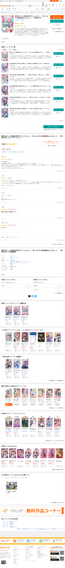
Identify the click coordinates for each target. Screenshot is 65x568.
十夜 (14, 431)
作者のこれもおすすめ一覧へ (58, 469)
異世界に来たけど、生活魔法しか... (8, 429)
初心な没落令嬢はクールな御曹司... (57, 400)
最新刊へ (15, 49)
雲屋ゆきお (52, 402)
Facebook (15, 563)
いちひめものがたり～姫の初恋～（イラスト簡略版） (28, 462)
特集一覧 (15, 551)
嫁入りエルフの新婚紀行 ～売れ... (25, 344)
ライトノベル (12, 255)
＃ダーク (12, 185)
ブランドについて (40, 549)
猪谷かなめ (7, 372)
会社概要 (38, 548)
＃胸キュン (5, 151)
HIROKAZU (10, 431)
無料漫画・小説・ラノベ (17, 549)
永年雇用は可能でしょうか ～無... (25, 429)
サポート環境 (27, 553)
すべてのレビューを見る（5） (58, 244)
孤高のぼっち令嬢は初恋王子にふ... (8, 317)
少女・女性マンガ (14, 9)
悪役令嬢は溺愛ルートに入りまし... (16, 429)
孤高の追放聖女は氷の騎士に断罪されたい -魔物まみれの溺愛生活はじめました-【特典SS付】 (30, 63)
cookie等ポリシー (40, 556)
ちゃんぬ (59, 402)
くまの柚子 (21, 20)
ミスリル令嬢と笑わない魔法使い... (16, 344)
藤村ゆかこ (18, 372)
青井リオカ (7, 319)
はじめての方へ (57, 9)
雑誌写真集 (48, 9)
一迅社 (11, 258)
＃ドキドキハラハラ (13, 151)
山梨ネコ (31, 431)
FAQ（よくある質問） (29, 555)
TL (25, 9)
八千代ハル (18, 402)
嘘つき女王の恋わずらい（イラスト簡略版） (51, 461)
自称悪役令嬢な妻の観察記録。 (57, 429)
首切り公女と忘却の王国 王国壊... (16, 371)
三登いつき (12, 402)
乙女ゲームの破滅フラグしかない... (57, 344)
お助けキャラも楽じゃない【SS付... (33, 400)
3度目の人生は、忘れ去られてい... (8, 344)
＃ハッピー (21, 151)
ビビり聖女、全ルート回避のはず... (8, 371)
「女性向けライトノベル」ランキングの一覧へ (54, 440)
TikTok (14, 560)
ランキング (15, 552)
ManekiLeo (6, 222)
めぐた (5, 156)
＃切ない (8, 237)
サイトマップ (39, 557)
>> (53, 122)
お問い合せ (27, 557)
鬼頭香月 (23, 402)
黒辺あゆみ (40, 431)
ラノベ (31, 9)
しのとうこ (44, 431)
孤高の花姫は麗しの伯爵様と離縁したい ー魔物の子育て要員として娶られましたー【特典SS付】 (31, 74)
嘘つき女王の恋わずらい (44, 461)
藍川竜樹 (17, 20)
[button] (8, 323)
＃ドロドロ (8, 185)
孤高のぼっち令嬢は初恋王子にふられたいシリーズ (20, 262)
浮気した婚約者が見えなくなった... (49, 344)
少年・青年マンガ (8, 9)
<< (11, 122)
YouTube (15, 562)
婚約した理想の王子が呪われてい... (16, 400)
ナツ (14, 402)
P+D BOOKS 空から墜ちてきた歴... (33, 344)
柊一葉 (23, 372)
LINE (14, 556)
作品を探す (27, 549)
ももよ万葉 (7, 402)
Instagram (15, 559)
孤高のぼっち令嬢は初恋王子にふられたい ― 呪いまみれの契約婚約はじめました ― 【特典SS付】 (31, 52)
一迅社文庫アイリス (14, 260)
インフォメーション (28, 556)
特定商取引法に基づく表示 (42, 555)
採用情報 (38, 551)
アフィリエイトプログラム (30, 560)
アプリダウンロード (28, 551)
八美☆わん (58, 431)
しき (55, 431)
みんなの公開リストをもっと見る (57, 502)
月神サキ (47, 402)
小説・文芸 (37, 9)
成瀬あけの (53, 431)
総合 (3, 9)
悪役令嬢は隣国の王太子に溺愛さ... (49, 429)
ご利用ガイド (63, 9)
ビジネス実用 (42, 9)
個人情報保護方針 (40, 553)
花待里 (31, 402)
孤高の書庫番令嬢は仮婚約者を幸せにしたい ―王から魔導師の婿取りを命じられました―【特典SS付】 (32, 86)
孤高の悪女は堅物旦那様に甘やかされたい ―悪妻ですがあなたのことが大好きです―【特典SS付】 (31, 97)
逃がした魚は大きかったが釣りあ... (8, 400)
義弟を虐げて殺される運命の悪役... (33, 429)
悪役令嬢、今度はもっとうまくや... (25, 371)
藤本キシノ (36, 431)
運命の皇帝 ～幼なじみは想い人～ (59, 461)
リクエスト (27, 559)
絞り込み (13, 6)
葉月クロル (40, 402)
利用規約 (38, 552)
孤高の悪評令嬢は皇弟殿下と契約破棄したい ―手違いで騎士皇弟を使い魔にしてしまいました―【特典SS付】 (33, 108)
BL (19, 9)
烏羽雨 (25, 431)
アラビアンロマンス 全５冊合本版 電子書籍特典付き (20, 462)
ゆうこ (5, 175)
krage (43, 402)
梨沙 (14, 372)
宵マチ (17, 431)
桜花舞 (26, 372)
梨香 (6, 431)
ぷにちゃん (48, 431)
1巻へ (10, 49)
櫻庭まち (34, 402)
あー (4, 192)
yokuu (23, 431)
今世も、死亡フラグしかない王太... (25, 400)
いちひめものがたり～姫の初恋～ (36, 461)
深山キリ (27, 402)
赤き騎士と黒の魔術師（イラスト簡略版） (12, 461)
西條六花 (55, 402)
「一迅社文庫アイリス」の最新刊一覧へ (56, 380)
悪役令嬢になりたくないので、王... (49, 400)
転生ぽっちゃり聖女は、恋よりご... (41, 400)
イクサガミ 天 (41, 343)
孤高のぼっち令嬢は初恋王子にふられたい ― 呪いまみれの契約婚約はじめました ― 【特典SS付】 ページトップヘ (40, 529)
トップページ (15, 548)
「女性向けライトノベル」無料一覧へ (56, 407)
